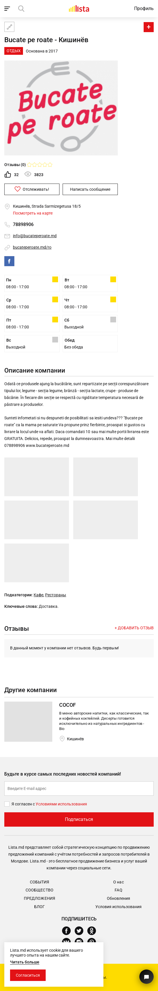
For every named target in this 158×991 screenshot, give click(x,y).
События (39, 882)
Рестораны (55, 595)
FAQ (118, 890)
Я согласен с (23, 804)
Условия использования (118, 906)
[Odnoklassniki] (93, 930)
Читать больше (24, 962)
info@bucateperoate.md (35, 235)
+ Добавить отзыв (134, 628)
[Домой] (79, 8)
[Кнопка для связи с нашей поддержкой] (146, 976)
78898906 (23, 224)
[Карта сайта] (9, 27)
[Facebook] (68, 930)
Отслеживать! (32, 189)
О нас (118, 882)
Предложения (39, 898)
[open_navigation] (8, 8)
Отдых (14, 50)
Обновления (118, 898)
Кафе (38, 595)
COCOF (67, 705)
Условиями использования (61, 804)
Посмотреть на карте (33, 213)
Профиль (144, 8)
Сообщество (39, 890)
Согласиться (28, 975)
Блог (39, 906)
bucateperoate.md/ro (32, 247)
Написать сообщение (90, 189)
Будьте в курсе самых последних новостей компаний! (62, 774)
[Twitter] (81, 930)
